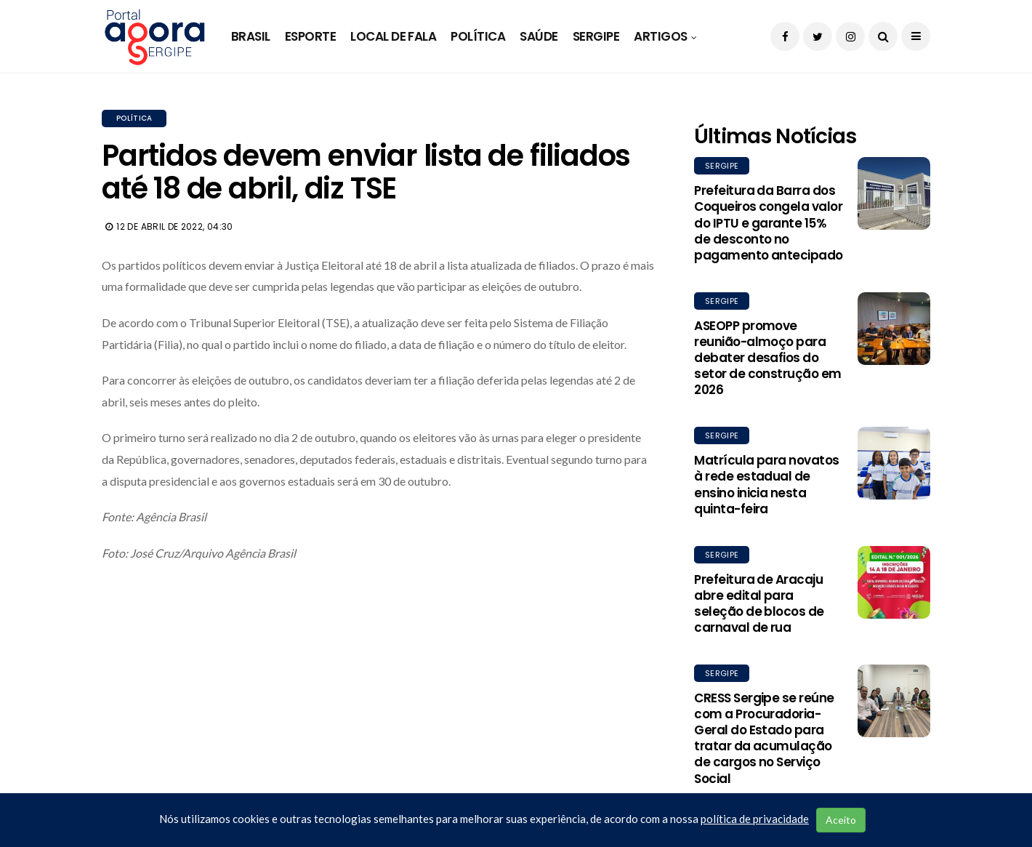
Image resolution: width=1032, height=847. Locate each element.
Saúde (538, 36)
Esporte (310, 36)
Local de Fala (393, 36)
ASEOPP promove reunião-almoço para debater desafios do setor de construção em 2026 (768, 357)
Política (478, 36)
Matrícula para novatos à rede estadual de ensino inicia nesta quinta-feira (766, 484)
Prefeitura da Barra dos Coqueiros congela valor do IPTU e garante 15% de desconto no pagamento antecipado (768, 222)
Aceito (841, 820)
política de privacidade (755, 818)
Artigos (660, 36)
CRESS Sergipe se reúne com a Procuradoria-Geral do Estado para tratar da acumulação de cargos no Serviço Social (764, 738)
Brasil (250, 36)
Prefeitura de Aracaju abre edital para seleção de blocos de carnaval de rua (759, 603)
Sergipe (596, 36)
